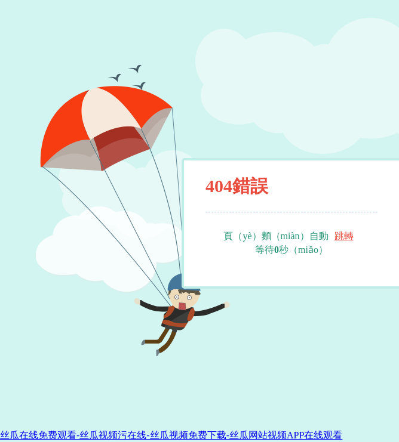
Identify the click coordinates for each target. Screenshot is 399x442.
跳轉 (344, 236)
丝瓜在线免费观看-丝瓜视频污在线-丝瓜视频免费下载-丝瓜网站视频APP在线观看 (171, 435)
